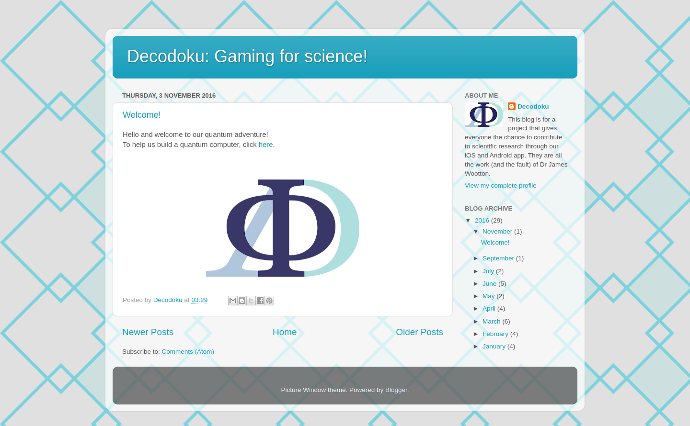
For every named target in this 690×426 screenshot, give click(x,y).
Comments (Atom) (188, 351)
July (489, 271)
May (489, 296)
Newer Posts (147, 332)
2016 (483, 220)
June (490, 283)
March (492, 321)
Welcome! (142, 115)
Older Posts (419, 332)
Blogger (396, 389)
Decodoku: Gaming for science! (247, 56)
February (496, 333)
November (498, 231)
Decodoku (533, 106)
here (266, 144)
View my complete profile (501, 185)
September (499, 258)
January (495, 346)
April (490, 308)
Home (285, 332)
